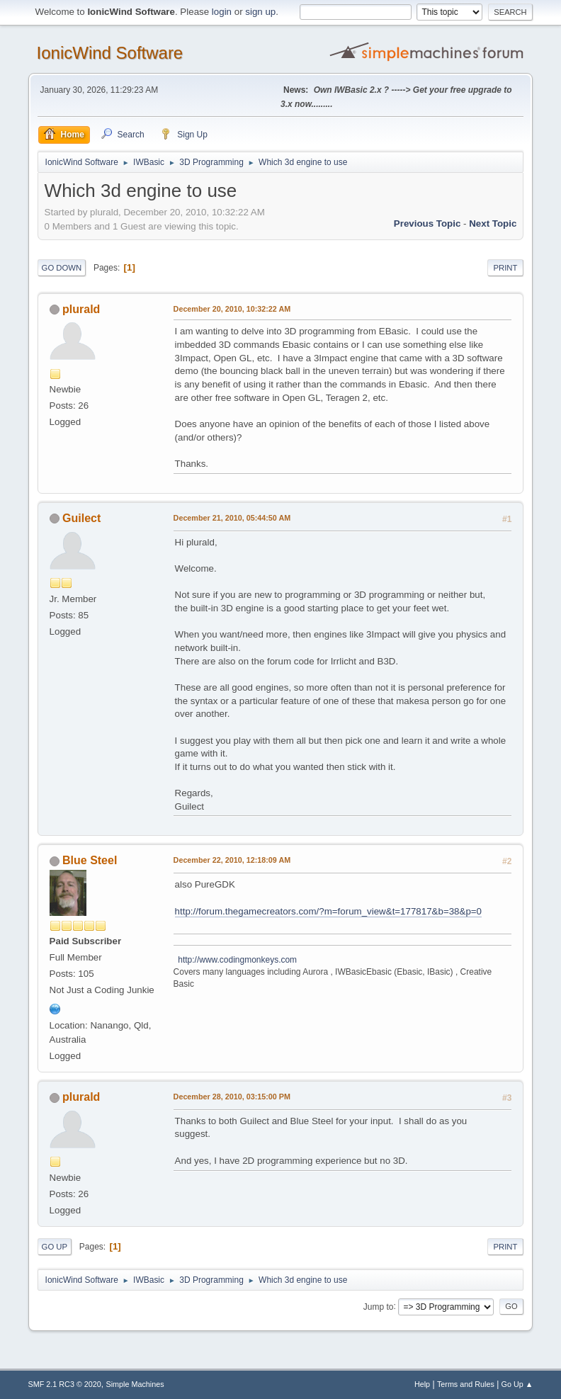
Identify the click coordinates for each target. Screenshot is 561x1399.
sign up (260, 11)
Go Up (55, 1246)
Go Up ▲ (517, 1384)
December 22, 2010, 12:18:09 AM (232, 860)
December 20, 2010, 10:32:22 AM (232, 309)
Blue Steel (89, 860)
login (222, 11)
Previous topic (427, 223)
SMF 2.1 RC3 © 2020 (64, 1384)
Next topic (492, 223)
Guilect (81, 518)
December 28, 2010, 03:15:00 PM (232, 1096)
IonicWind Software (110, 52)
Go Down (62, 268)
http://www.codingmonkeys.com (236, 960)
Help (422, 1384)
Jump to (378, 1306)
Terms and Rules (465, 1384)
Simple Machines (135, 1384)
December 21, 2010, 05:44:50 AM (232, 518)
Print (505, 268)
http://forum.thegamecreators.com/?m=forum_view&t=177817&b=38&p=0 (328, 911)
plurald (81, 309)
